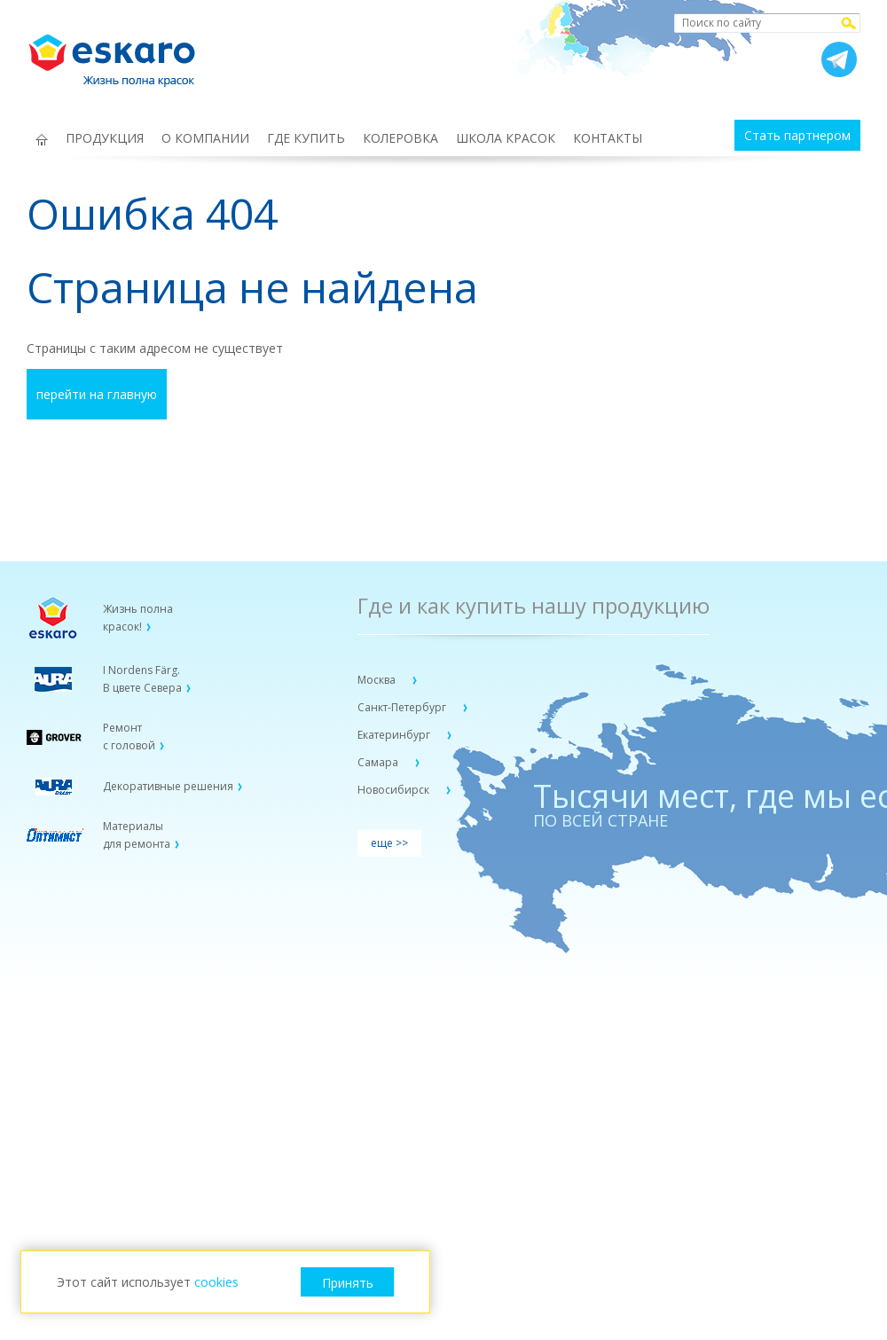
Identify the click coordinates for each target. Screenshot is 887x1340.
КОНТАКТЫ (607, 137)
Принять (347, 1282)
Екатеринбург (395, 734)
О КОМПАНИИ (205, 137)
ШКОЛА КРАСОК (505, 137)
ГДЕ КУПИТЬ (306, 137)
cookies (216, 1281)
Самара (379, 762)
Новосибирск (394, 789)
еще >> (389, 842)
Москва (377, 679)
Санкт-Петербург (403, 707)
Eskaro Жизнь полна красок (121, 53)
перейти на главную (96, 394)
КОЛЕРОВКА (400, 137)
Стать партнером (797, 135)
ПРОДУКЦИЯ (105, 137)
